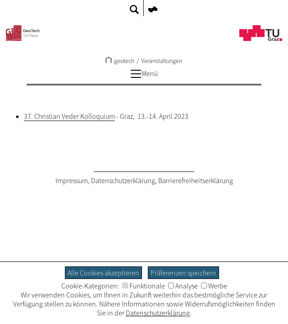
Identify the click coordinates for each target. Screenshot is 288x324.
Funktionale (143, 285)
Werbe (214, 285)
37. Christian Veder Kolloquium (69, 116)
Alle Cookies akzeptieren (103, 272)
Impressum (71, 180)
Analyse (183, 285)
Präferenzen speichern (183, 272)
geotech (119, 61)
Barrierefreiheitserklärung (195, 180)
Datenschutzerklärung (123, 180)
